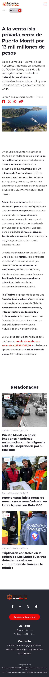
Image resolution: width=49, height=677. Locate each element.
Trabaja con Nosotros (24, 634)
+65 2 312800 (24, 653)
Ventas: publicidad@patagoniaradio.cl (24, 649)
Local (7, 397)
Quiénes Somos (24, 630)
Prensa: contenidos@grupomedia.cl (24, 645)
